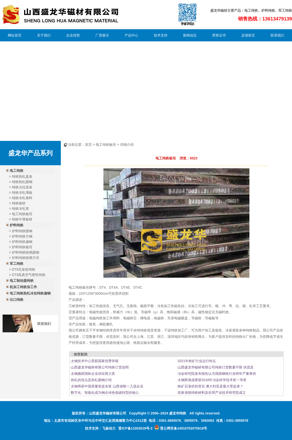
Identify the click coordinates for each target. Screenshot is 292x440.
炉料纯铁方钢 (22, 236)
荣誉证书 (219, 35)
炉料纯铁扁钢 (22, 242)
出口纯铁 (16, 300)
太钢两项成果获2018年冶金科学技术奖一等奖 (212, 380)
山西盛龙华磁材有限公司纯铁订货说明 (100, 367)
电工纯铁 (16, 171)
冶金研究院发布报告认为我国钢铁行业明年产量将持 (217, 374)
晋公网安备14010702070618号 (180, 428)
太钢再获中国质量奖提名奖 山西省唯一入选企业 (107, 386)
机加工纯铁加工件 (23, 287)
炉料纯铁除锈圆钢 (25, 252)
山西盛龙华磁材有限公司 (107, 413)
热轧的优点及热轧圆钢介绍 (91, 380)
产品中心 (131, 35)
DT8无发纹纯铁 (23, 269)
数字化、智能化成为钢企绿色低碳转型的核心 (105, 392)
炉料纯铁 (268, 10)
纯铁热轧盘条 (22, 176)
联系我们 (277, 35)
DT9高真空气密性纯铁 (29, 275)
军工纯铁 (16, 264)
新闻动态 (190, 35)
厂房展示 (102, 35)
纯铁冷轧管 (20, 209)
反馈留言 (248, 35)
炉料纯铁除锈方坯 (25, 258)
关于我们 (44, 35)
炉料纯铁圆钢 (22, 231)
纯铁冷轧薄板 (22, 192)
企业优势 (73, 35)
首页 (88, 145)
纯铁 (254, 10)
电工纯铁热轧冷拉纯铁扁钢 (30, 293)
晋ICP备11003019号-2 (135, 428)
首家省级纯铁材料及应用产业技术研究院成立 (212, 392)
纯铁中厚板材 (22, 219)
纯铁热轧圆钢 (22, 182)
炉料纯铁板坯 (22, 247)
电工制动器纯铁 (22, 281)
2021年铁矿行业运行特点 (197, 361)
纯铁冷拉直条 (22, 187)
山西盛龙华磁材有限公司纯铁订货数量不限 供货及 (216, 367)
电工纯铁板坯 (22, 214)
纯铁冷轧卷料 (22, 198)
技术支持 (160, 35)
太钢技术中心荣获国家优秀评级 (95, 361)
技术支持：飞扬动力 (100, 428)
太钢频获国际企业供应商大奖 (93, 374)
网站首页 (14, 35)
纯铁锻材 (19, 203)
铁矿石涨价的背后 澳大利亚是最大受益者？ (210, 386)
